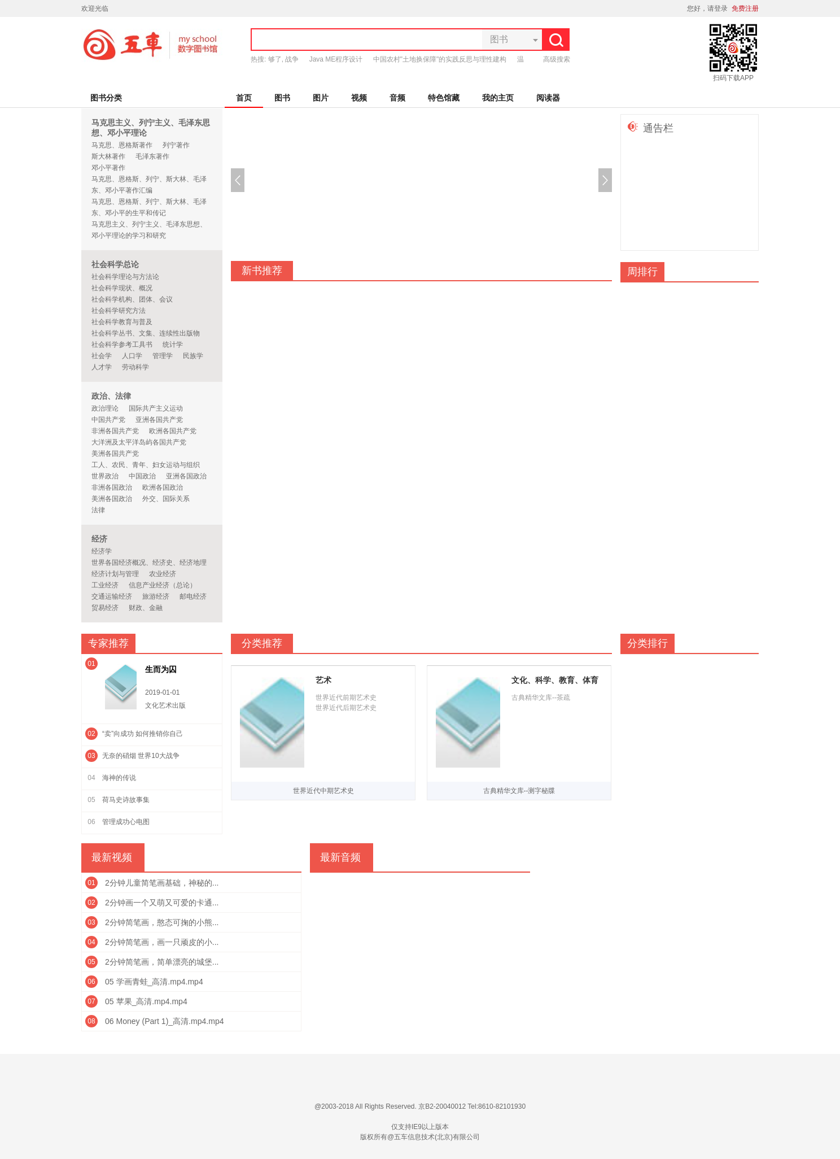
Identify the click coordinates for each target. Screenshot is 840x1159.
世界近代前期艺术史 (346, 698)
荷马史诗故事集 (126, 800)
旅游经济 (155, 596)
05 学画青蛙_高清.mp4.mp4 (154, 981)
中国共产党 (108, 420)
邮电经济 (193, 596)
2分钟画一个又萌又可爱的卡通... (162, 902)
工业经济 (105, 585)
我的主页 (498, 97)
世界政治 (105, 476)
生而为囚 (161, 669)
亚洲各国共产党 (159, 420)
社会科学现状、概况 (121, 288)
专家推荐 (108, 643)
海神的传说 (119, 778)
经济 (99, 538)
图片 (321, 97)
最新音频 (340, 857)
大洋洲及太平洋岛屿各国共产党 (138, 442)
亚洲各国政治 (186, 476)
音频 (397, 97)
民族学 (193, 356)
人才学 (101, 367)
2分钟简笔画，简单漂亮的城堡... (162, 961)
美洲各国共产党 (115, 453)
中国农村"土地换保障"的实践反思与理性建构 (440, 59)
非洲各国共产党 (115, 431)
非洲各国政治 (111, 487)
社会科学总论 (115, 264)
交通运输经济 (111, 596)
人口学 (132, 356)
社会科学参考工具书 (121, 344)
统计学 (173, 344)
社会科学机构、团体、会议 (132, 299)
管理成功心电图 (126, 822)
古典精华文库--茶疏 (540, 698)
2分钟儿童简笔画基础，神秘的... (162, 882)
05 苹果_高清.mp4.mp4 (146, 1001)
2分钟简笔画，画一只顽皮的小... (162, 942)
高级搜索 (556, 59)
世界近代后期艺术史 (346, 708)
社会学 (101, 356)
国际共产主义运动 (156, 408)
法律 (98, 510)
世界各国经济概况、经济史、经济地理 (149, 563)
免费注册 (745, 8)
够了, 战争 (283, 59)
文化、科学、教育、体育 (554, 680)
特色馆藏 (444, 97)
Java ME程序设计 (336, 59)
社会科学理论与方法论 (125, 277)
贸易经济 (105, 608)
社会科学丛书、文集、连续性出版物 (145, 333)
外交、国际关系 (166, 499)
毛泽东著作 (152, 156)
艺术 (323, 680)
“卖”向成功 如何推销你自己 (142, 734)
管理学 (162, 356)
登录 (721, 8)
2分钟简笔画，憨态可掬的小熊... (162, 922)
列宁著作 (176, 145)
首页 (244, 97)
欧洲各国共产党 (172, 431)
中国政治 (142, 476)
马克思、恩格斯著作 (121, 145)
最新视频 (111, 857)
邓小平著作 (108, 168)
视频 (359, 97)
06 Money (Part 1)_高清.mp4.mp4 (164, 1021)
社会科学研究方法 (118, 311)
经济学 (101, 551)
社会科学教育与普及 (121, 322)
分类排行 (647, 643)
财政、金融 (146, 608)
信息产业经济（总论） (162, 585)
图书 (282, 97)
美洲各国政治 (111, 499)
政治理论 (105, 408)
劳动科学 (135, 367)
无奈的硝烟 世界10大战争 (141, 756)
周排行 (642, 271)
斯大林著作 (108, 156)
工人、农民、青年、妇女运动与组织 (145, 465)
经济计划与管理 (115, 574)
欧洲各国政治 (162, 487)
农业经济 (162, 574)
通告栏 (658, 128)
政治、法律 (111, 395)
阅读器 (548, 97)
